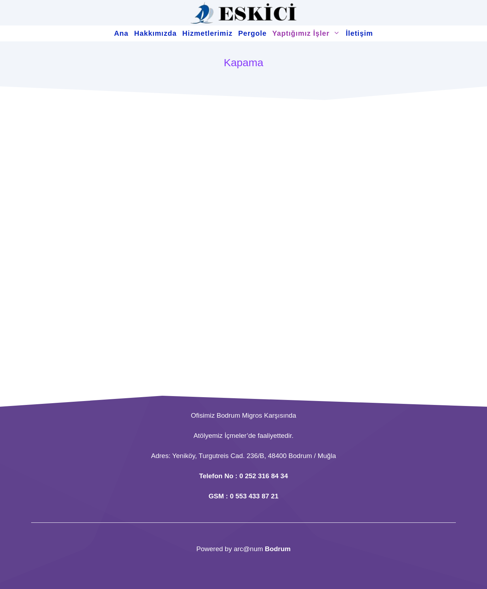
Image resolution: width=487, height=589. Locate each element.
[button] (336, 33)
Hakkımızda (155, 33)
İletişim (359, 33)
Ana (121, 33)
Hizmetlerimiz (207, 33)
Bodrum (278, 549)
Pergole (252, 33)
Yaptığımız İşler (307, 33)
